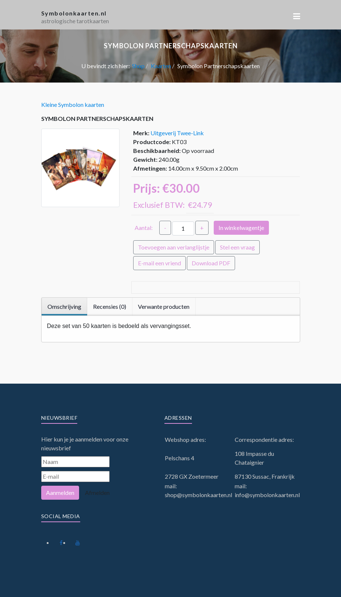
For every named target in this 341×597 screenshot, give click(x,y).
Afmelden (97, 492)
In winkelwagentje (241, 227)
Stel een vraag (237, 247)
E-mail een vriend (159, 262)
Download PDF (211, 262)
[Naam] (75, 461)
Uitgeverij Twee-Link (177, 132)
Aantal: (144, 227)
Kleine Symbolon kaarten (72, 104)
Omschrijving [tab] (64, 306)
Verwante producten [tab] (163, 306)
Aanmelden (60, 492)
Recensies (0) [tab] (109, 306)
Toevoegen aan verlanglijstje (173, 247)
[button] (296, 16)
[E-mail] (75, 476)
